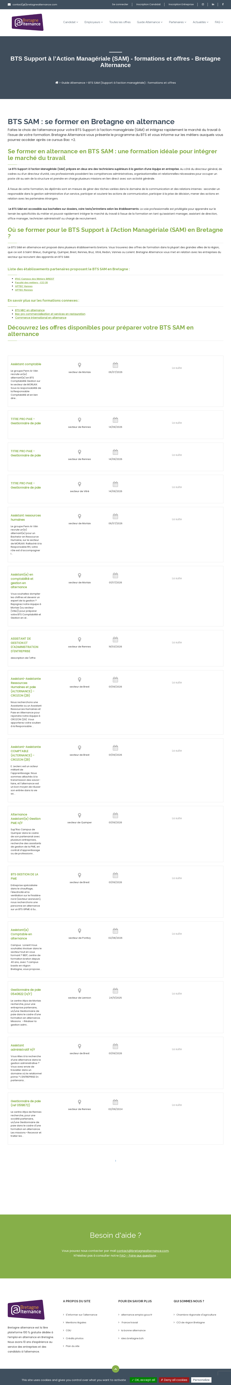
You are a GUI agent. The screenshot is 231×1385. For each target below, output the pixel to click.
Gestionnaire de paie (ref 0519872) (26, 1103)
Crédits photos (75, 1338)
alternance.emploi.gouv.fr (136, 1314)
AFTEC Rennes (24, 290)
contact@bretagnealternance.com (143, 1251)
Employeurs (94, 22)
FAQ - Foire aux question (137, 1255)
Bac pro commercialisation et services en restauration (50, 314)
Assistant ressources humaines (26, 518)
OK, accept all (143, 1380)
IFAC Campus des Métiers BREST (34, 278)
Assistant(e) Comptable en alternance (21, 934)
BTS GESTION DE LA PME (24, 876)
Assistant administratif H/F (23, 1047)
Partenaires (177, 22)
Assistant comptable (26, 364)
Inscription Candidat (148, 4)
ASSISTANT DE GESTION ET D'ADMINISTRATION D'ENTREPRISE (24, 645)
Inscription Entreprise (181, 4)
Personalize (201, 1380)
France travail (129, 1322)
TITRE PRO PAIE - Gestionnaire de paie (26, 421)
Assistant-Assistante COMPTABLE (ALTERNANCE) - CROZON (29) (26, 753)
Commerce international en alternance (40, 318)
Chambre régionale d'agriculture (196, 1314)
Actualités (201, 22)
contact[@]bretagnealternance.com (32, 4)
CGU (68, 1330)
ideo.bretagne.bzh (132, 1338)
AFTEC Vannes (24, 286)
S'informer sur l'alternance (81, 1314)
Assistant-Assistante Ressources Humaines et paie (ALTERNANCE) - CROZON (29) (26, 687)
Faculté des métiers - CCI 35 (31, 282)
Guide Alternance (150, 22)
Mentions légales (76, 1322)
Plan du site (72, 1346)
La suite (177, 368)
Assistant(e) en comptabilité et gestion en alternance (22, 581)
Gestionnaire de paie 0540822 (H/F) (26, 992)
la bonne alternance (133, 1330)
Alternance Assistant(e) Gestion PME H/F (26, 819)
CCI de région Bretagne (190, 1322)
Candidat (70, 22)
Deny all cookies (174, 1380)
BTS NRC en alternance (30, 310)
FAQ (219, 22)
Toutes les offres (120, 22)
